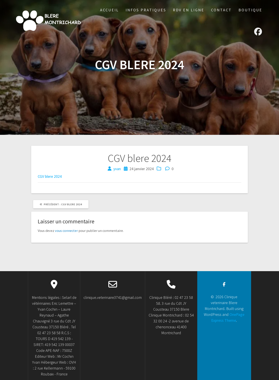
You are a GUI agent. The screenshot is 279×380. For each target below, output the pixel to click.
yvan (117, 168)
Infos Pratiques (146, 9)
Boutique (250, 9)
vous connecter (66, 230)
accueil (109, 9)
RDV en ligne (188, 9)
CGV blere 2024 (50, 176)
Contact (221, 9)
